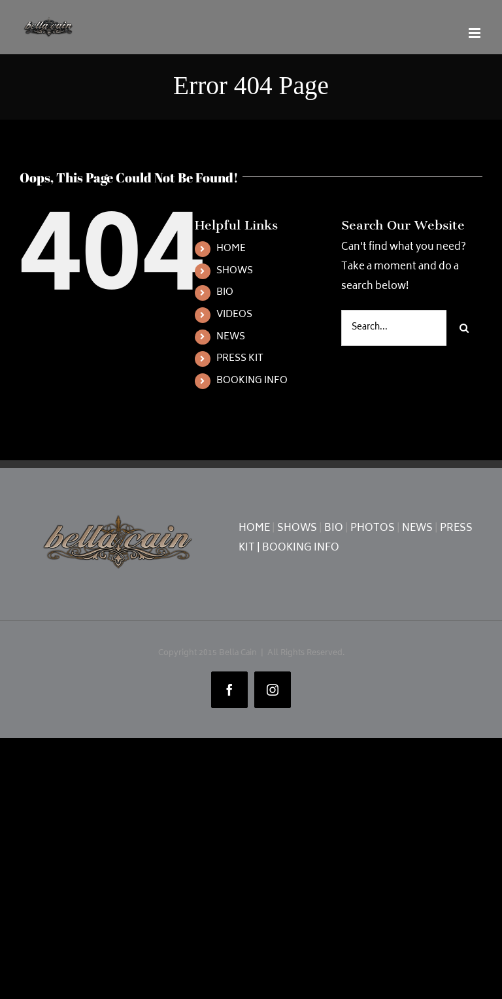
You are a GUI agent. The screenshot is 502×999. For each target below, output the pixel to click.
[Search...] (393, 328)
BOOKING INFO (252, 381)
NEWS (230, 337)
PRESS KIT (239, 358)
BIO (224, 292)
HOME (231, 249)
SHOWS (234, 271)
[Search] (464, 328)
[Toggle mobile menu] (475, 33)
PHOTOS (372, 528)
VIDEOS (234, 315)
